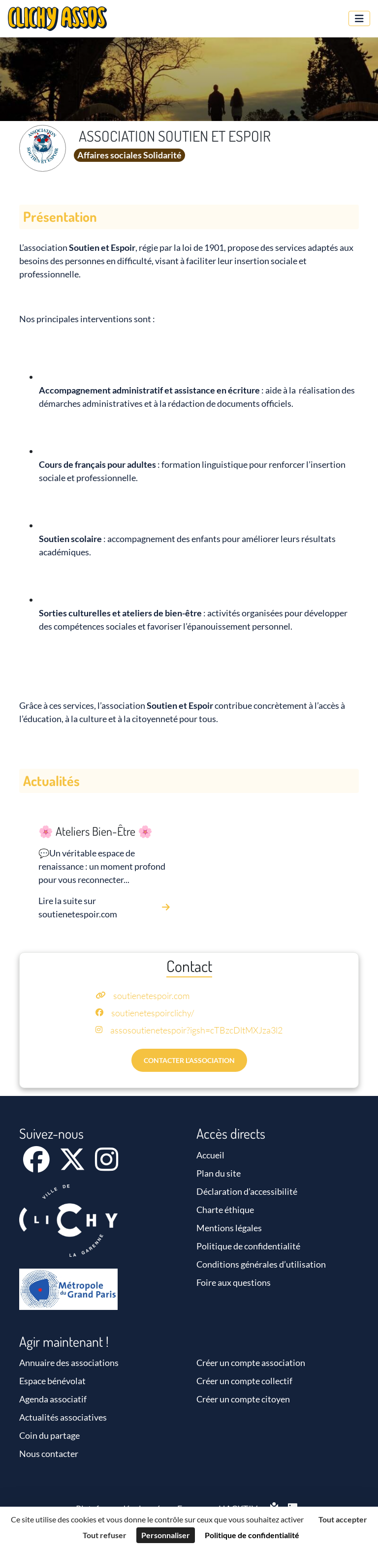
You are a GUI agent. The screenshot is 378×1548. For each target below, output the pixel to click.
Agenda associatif (53, 1399)
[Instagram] (106, 1165)
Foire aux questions (233, 1282)
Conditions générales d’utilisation (261, 1264)
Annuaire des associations (69, 1362)
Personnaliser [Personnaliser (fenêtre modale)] (165, 1535)
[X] (73, 1165)
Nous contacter (48, 1453)
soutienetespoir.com (151, 995)
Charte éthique (225, 1209)
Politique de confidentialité (248, 1246)
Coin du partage (49, 1435)
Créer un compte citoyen (243, 1399)
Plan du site (218, 1173)
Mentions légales (229, 1227)
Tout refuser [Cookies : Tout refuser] (104, 1535)
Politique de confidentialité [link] (252, 1535)
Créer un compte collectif (244, 1380)
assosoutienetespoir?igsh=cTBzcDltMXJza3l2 (196, 1030)
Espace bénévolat (52, 1380)
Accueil (210, 1155)
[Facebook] (37, 1165)
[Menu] (359, 18)
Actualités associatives (63, 1417)
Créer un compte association (250, 1362)
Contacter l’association (189, 1060)
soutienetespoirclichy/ (152, 1012)
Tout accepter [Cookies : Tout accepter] (342, 1519)
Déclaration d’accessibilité (246, 1191)
